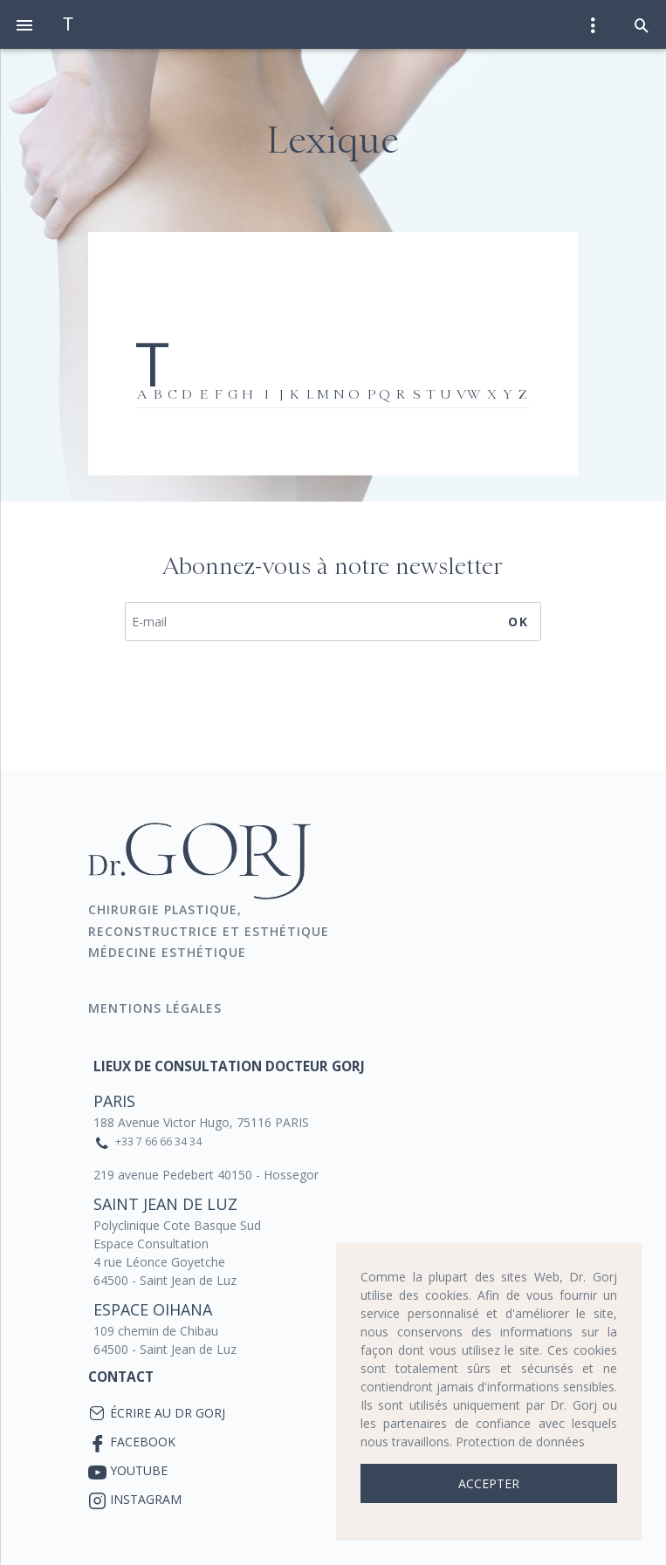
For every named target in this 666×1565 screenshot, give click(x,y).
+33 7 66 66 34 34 (158, 1141)
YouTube (139, 1470)
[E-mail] (333, 622)
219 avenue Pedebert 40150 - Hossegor (206, 1174)
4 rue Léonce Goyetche (159, 1262)
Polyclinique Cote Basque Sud (177, 1225)
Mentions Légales (157, 1008)
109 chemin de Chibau (155, 1330)
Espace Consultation (151, 1243)
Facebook (142, 1441)
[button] (641, 24)
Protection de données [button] (520, 1441)
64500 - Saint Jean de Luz (165, 1280)
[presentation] (332, 702)
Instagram (146, 1499)
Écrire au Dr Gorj (167, 1412)
